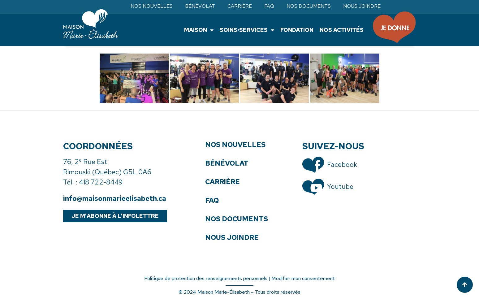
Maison (198, 30)
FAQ (269, 6)
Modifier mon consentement (303, 278)
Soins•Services (246, 30)
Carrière (239, 6)
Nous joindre (362, 6)
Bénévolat (200, 6)
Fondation (296, 29)
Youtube (340, 186)
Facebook (342, 164)
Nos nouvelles (152, 6)
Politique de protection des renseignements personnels (205, 278)
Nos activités (341, 29)
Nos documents (309, 6)
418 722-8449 (101, 182)
